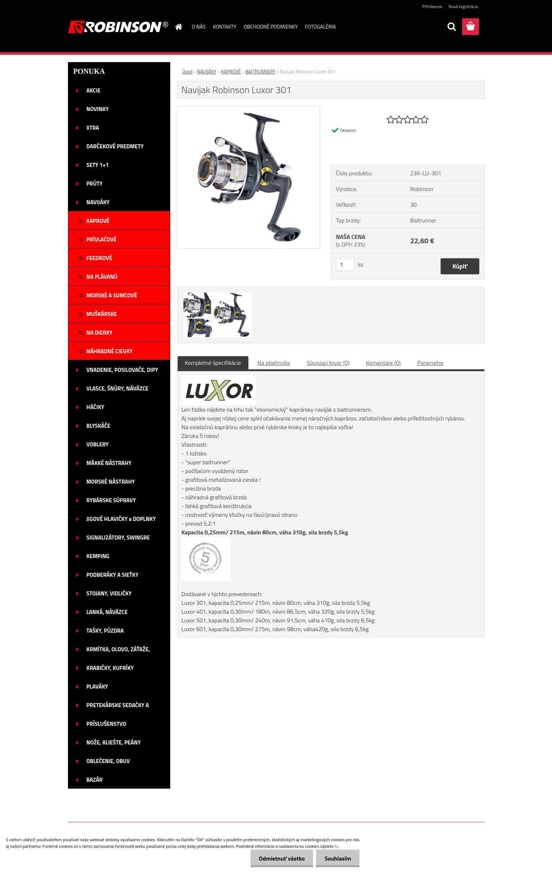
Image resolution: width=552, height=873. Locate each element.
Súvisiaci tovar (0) (328, 362)
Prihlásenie (432, 6)
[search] (451, 26)
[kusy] (345, 264)
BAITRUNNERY (260, 71)
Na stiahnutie (274, 362)
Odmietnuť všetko (280, 858)
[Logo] (118, 27)
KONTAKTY (224, 26)
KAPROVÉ (231, 71)
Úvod (187, 71)
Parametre (430, 362)
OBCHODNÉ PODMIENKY (271, 26)
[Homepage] (178, 26)
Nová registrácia (463, 6)
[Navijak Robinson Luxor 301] (249, 109)
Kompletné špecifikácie (213, 362)
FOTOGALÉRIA (320, 26)
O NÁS (199, 26)
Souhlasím (337, 858)
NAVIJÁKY (207, 71)
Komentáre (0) (383, 362)
